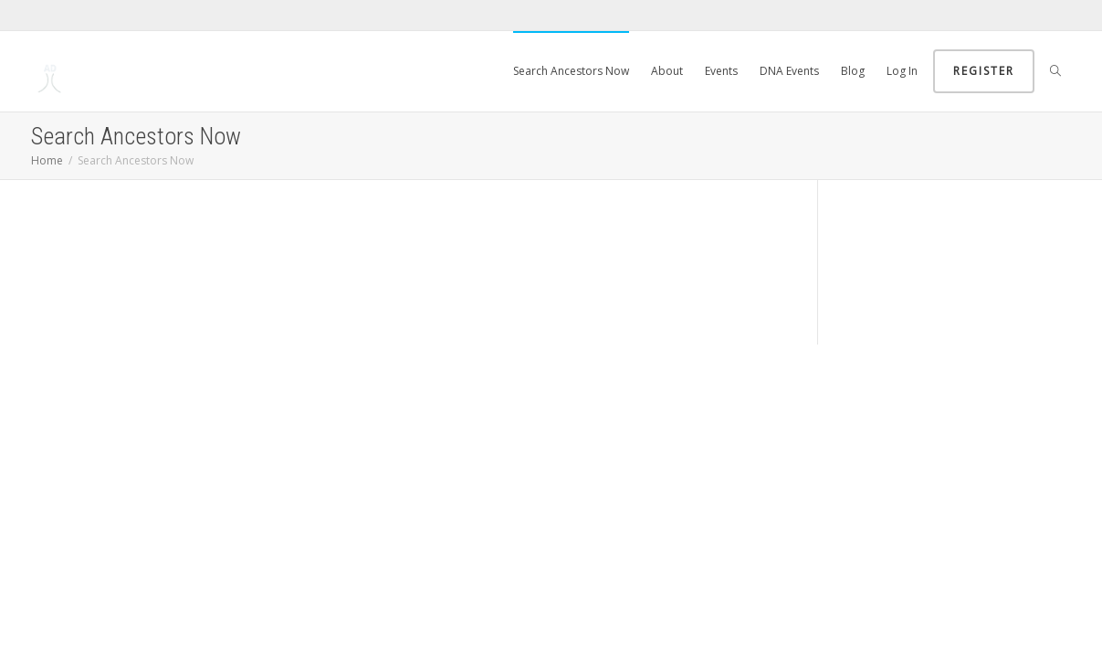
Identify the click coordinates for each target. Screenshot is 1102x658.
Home (47, 160)
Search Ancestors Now (571, 71)
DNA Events (789, 71)
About (667, 71)
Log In (902, 71)
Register (983, 71)
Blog (853, 71)
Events (721, 71)
